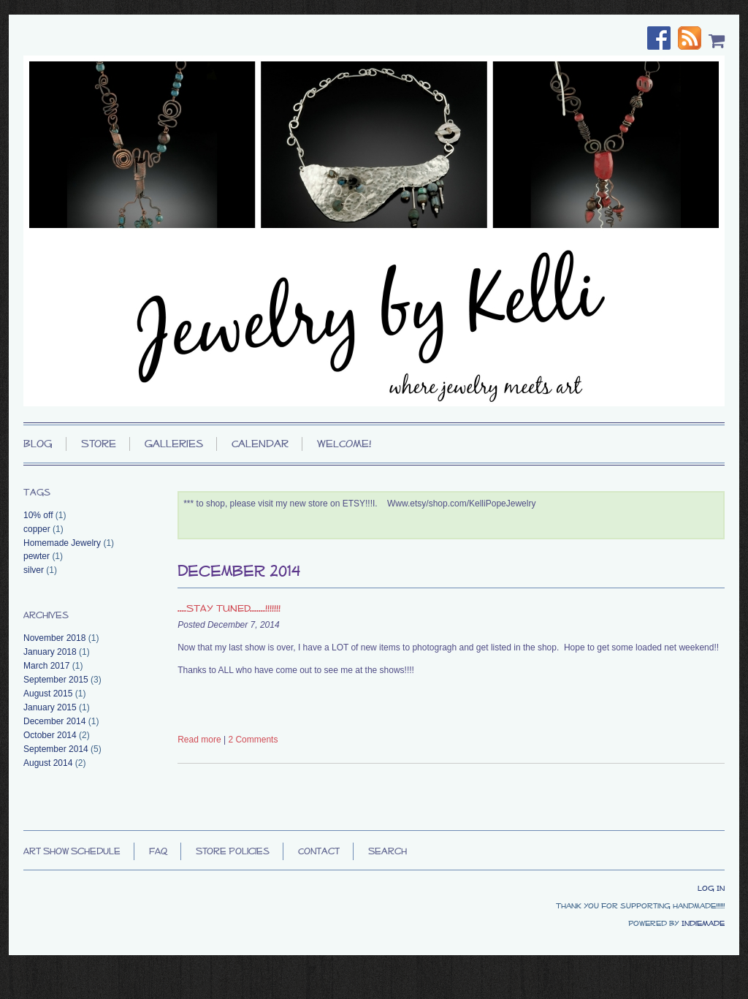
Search (387, 851)
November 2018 (54, 638)
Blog (38, 443)
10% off (38, 515)
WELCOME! (344, 443)
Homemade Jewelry (62, 543)
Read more (199, 739)
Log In (711, 888)
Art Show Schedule (72, 851)
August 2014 (47, 763)
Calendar (260, 443)
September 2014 (55, 749)
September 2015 (55, 680)
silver (33, 570)
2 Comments (253, 739)
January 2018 (50, 652)
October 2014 (50, 735)
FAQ (158, 851)
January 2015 (50, 707)
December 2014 (54, 721)
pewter (36, 556)
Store (98, 443)
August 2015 (47, 693)
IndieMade (703, 923)
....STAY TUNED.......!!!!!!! (229, 608)
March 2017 (46, 666)
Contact (319, 851)
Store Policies (233, 851)
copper (36, 529)
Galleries (174, 443)
